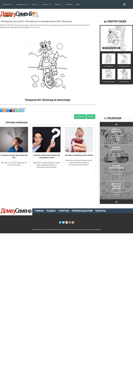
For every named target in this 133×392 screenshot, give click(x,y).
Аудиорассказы (21, 4)
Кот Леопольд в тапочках (124, 81)
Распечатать (80, 116)
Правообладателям (82, 211)
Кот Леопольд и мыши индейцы (109, 81)
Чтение (34, 4)
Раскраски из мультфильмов (40, 21)
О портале (63, 211)
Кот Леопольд (64, 21)
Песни (78, 4)
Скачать (91, 116)
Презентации (7, 14)
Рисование (69, 4)
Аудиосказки (7, 4)
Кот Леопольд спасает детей (124, 66)
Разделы (51, 211)
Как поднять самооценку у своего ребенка (79, 155)
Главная (39, 211)
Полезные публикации (16, 122)
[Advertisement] (116, 98)
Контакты (100, 211)
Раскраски (45, 4)
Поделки (57, 4)
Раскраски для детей (13, 21)
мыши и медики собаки (108, 66)
